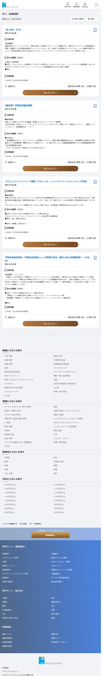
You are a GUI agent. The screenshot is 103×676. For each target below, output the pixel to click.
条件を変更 (79, 18)
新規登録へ (50, 535)
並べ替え (91, 18)
